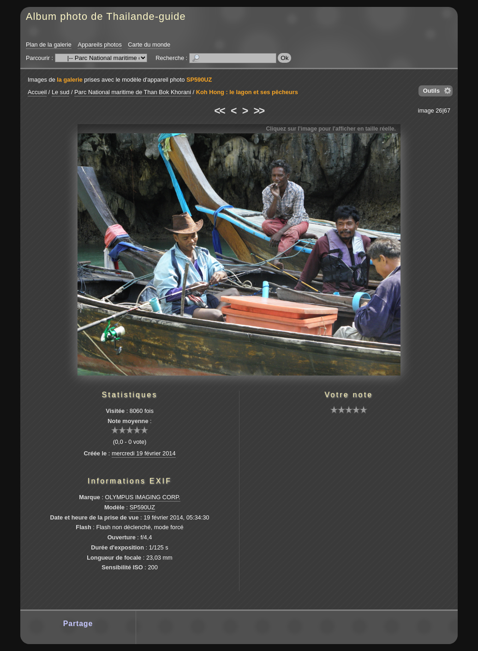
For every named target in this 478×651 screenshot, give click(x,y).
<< (219, 111)
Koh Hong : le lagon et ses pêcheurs (247, 92)
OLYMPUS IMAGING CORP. (142, 497)
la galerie (70, 79)
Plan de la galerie (49, 44)
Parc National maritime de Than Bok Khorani (132, 92)
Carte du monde (149, 44)
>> (259, 111)
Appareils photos (99, 44)
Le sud (60, 92)
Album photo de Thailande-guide (106, 16)
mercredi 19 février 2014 (144, 453)
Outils (431, 90)
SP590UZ (199, 79)
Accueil (37, 92)
